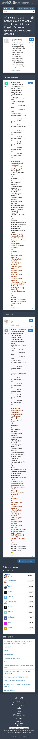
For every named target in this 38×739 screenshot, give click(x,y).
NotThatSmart (12, 601)
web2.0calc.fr (10, 732)
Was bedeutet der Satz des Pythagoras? (16, 677)
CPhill (9, 575)
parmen (10, 622)
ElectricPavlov (12, 580)
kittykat (10, 627)
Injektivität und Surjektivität (12, 658)
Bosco (10, 591)
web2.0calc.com (9, 730)
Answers (8, 315)
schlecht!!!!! (7, 647)
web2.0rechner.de (19, 730)
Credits (19, 713)
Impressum (19, 701)
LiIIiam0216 (11, 596)
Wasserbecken (8, 654)
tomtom (10, 606)
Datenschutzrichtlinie (19, 703)
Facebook (19, 723)
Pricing (19, 711)
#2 (32, 309)
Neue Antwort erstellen (26, 8)
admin (10, 586)
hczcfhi (6, 650)
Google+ (19, 721)
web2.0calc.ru (27, 732)
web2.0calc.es (29, 730)
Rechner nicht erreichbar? (11, 662)
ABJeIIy (10, 612)
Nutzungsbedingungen (19, 705)
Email (19, 725)
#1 (32, 326)
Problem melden (19, 715)
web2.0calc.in (19, 732)
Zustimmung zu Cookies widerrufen (19, 728)
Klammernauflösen (9, 690)
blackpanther (12, 617)
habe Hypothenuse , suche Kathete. (14, 681)
